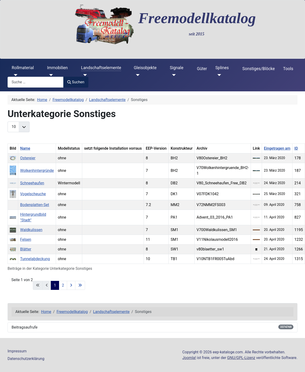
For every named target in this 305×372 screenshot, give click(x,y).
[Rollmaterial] (15, 75)
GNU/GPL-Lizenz (241, 357)
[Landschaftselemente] (84, 75)
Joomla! (189, 357)
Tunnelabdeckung (35, 259)
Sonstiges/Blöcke (258, 68)
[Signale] (173, 75)
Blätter (25, 249)
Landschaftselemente (101, 67)
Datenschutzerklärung (26, 358)
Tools (288, 68)
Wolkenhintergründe (37, 170)
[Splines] (218, 75)
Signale (177, 67)
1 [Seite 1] (55, 285)
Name (25, 148)
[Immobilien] (50, 75)
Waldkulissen (31, 230)
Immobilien (57, 67)
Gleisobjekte (145, 67)
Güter (202, 68)
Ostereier (27, 158)
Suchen (75, 82)
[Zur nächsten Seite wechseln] (71, 285)
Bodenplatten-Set (34, 205)
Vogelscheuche (33, 194)
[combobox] (36, 82)
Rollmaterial (23, 67)
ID (296, 148)
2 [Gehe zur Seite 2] (63, 285)
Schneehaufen (32, 183)
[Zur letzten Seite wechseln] (80, 285)
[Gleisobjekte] (137, 75)
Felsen (25, 239)
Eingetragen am (277, 148)
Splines (222, 67)
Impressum (17, 351)
